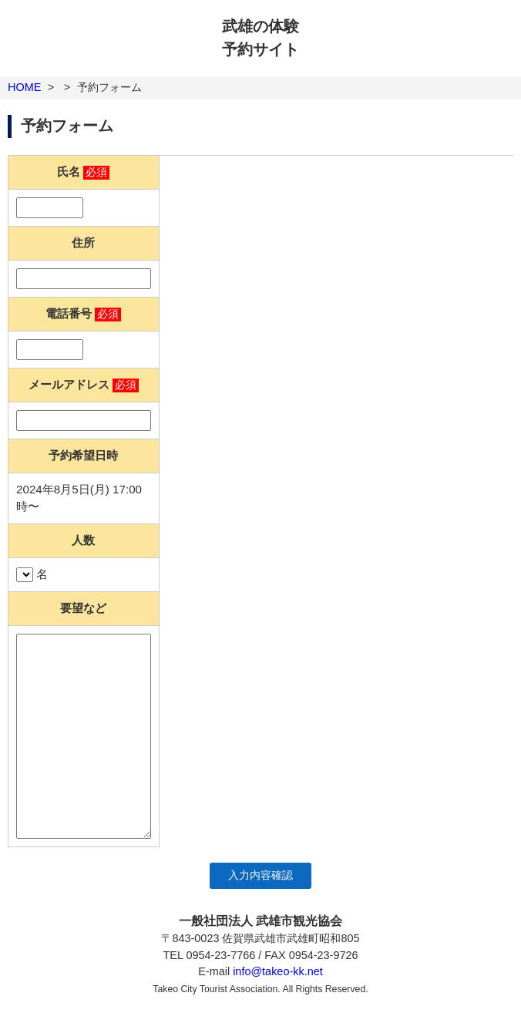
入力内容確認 (260, 875)
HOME (24, 87)
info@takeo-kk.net (278, 971)
